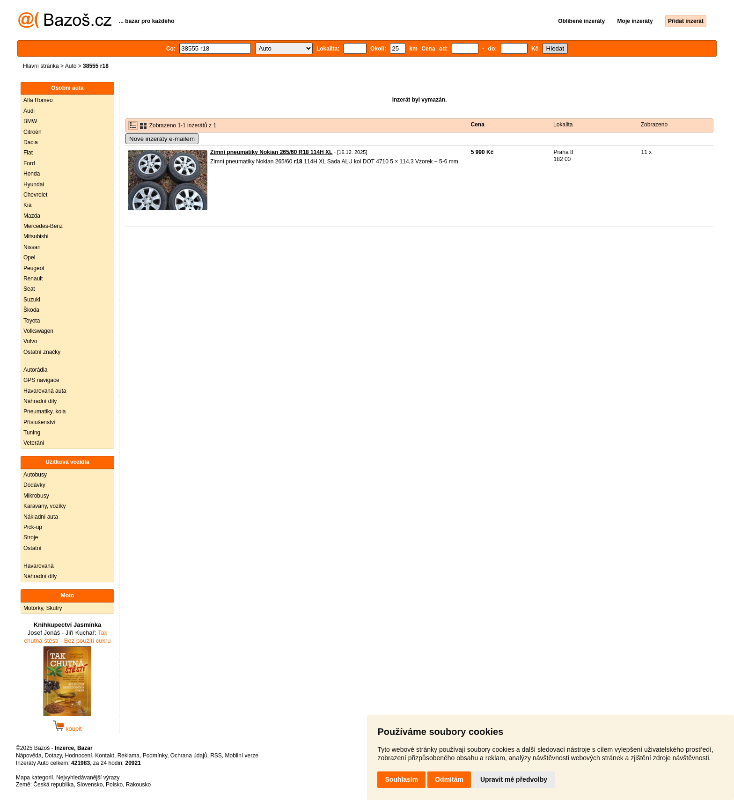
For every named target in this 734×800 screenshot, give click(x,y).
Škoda (31, 310)
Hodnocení (78, 755)
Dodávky (34, 485)
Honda (31, 173)
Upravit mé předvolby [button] (513, 779)
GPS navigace (41, 380)
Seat (29, 289)
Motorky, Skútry (42, 608)
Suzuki (31, 299)
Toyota (31, 320)
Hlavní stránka (41, 66)
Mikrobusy (36, 495)
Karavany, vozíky (44, 506)
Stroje (30, 537)
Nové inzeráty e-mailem (162, 138)
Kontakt (104, 755)
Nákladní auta (40, 517)
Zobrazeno (654, 124)
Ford (29, 163)
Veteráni (33, 443)
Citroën (32, 132)
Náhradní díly (40, 401)
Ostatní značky (41, 352)
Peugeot (33, 268)
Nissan (32, 247)
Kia (27, 205)
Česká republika (53, 784)
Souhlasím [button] (401, 779)
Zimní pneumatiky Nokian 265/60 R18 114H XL (271, 152)
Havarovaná (38, 566)
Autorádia (35, 370)
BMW (30, 121)
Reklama (128, 755)
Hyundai (33, 184)
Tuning (31, 432)
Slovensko (90, 784)
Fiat (28, 152)
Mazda (31, 216)
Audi (29, 111)
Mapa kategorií (34, 777)
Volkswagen (38, 331)
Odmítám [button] (449, 779)
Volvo (30, 341)
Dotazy (52, 755)
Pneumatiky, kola (44, 411)
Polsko (114, 784)
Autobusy (35, 474)
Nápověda (29, 755)
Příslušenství (39, 422)
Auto (71, 66)
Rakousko (138, 784)
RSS (216, 755)
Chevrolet (35, 194)
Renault (33, 278)
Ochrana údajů (188, 755)
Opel (29, 257)
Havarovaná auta (44, 391)
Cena (477, 124)
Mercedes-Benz (43, 226)
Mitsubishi (35, 236)
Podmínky (155, 755)
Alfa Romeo (38, 100)
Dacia (30, 142)
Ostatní (32, 548)
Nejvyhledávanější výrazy (87, 777)
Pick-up (32, 527)
